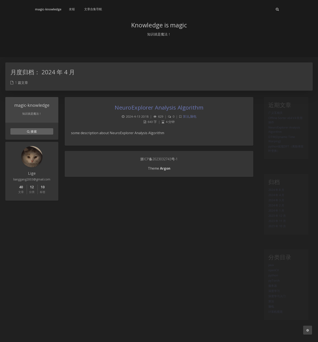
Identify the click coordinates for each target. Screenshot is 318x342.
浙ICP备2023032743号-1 (159, 159)
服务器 (270, 292)
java (268, 268)
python (270, 280)
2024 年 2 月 (274, 211)
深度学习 (272, 298)
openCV (271, 274)
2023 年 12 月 (275, 223)
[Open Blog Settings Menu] (307, 330)
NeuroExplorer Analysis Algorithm (159, 107)
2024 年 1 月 (274, 217)
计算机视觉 (273, 323)
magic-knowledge (48, 9)
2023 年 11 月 (275, 229)
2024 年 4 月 (274, 199)
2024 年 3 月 (274, 205)
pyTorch (271, 286)
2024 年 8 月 (274, 192)
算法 (268, 311)
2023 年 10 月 (275, 236)
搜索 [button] (31, 131)
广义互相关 (273, 115)
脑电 (268, 317)
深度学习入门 (275, 305)
